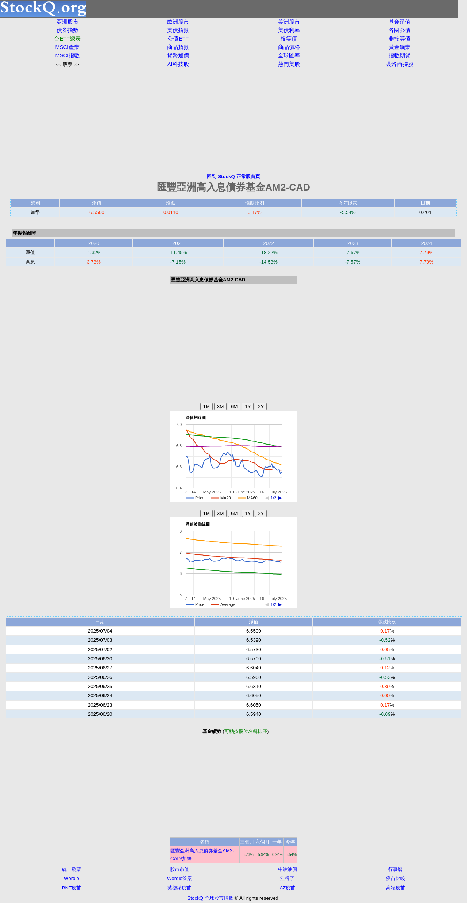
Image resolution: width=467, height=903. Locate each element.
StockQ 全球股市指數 (210, 898)
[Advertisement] (233, 120)
